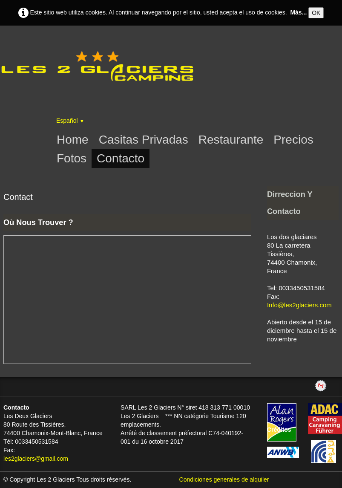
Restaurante (231, 139)
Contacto (120, 158)
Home (73, 139)
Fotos (71, 158)
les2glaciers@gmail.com (35, 458)
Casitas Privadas (143, 139)
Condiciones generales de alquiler (224, 479)
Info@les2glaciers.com (299, 305)
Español (70, 120)
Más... (298, 12)
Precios (293, 139)
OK (316, 12)
